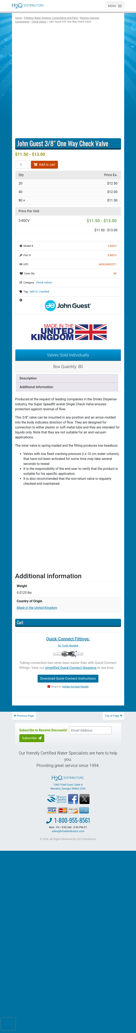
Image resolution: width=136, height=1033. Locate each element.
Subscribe (32, 738)
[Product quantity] (22, 165)
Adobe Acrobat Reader (75, 686)
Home (18, 18)
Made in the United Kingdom (37, 608)
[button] (112, 6)
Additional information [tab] (36, 387)
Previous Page (24, 715)
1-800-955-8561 (72, 820)
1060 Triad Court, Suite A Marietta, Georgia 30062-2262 (68, 783)
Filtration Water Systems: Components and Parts (51, 18)
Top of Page (113, 715)
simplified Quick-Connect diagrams (71, 668)
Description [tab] (28, 378)
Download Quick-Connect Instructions (68, 678)
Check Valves (39, 21)
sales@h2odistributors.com (68, 831)
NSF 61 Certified (39, 291)
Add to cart (44, 165)
